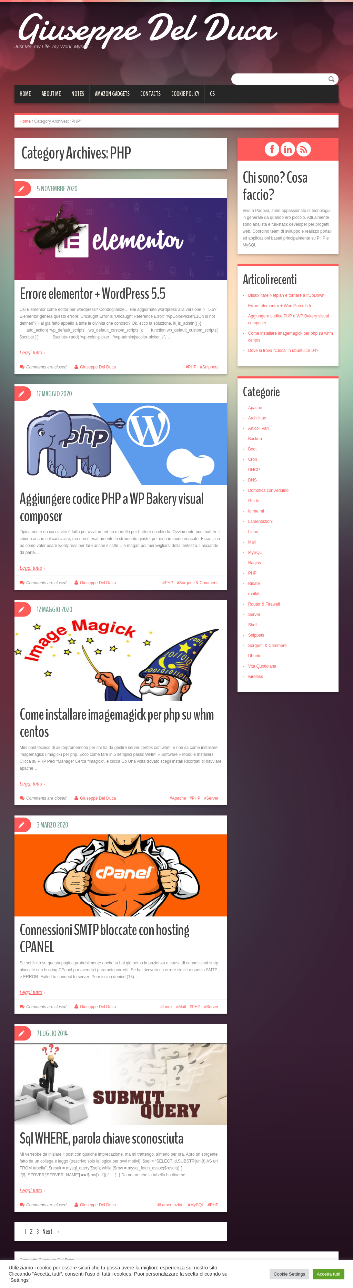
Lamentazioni (172, 1205)
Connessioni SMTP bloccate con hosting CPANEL (104, 939)
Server (212, 798)
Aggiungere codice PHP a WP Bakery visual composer (111, 507)
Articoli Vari (258, 428)
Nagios (254, 562)
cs (212, 94)
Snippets (210, 367)
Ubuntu (255, 655)
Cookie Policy (185, 94)
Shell (253, 624)
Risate (254, 583)
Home (25, 94)
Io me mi (256, 511)
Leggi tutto (31, 352)
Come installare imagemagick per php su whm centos (117, 723)
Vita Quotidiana (262, 666)
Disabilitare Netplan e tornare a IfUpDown (286, 295)
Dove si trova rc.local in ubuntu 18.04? (283, 350)
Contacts (150, 94)
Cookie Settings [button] (289, 1274)
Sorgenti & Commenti (199, 582)
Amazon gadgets (112, 94)
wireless (255, 676)
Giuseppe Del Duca (143, 28)
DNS (252, 480)
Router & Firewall (264, 604)
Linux (168, 1006)
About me (51, 94)
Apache (179, 798)
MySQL (197, 1205)
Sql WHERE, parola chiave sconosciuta (101, 1138)
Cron (252, 459)
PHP (192, 367)
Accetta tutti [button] (328, 1274)
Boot (252, 449)
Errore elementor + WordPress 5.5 (92, 293)
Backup (255, 438)
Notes (77, 94)
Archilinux (257, 418)
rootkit (254, 593)
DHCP (254, 469)
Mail (182, 1006)
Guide (253, 500)
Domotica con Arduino (268, 490)
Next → (51, 1231)
